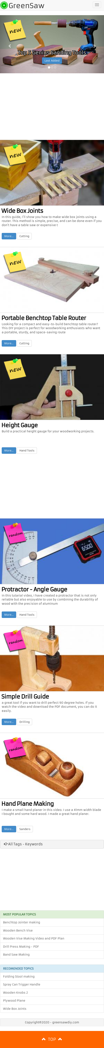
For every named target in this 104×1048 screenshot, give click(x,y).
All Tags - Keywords (23, 844)
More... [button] (9, 236)
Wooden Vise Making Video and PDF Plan (33, 938)
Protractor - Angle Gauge (34, 589)
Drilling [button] (24, 722)
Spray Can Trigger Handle (21, 984)
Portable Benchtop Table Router (43, 318)
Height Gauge (19, 425)
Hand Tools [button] (26, 450)
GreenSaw (26, 6)
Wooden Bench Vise (18, 930)
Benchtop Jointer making (21, 922)
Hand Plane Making (27, 803)
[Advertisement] (52, 107)
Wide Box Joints (22, 211)
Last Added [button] (52, 60)
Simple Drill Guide (25, 696)
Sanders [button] (24, 829)
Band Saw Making (16, 954)
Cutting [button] (24, 236)
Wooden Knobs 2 (15, 992)
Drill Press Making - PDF (21, 946)
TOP (52, 1039)
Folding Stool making (19, 976)
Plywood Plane (14, 1000)
